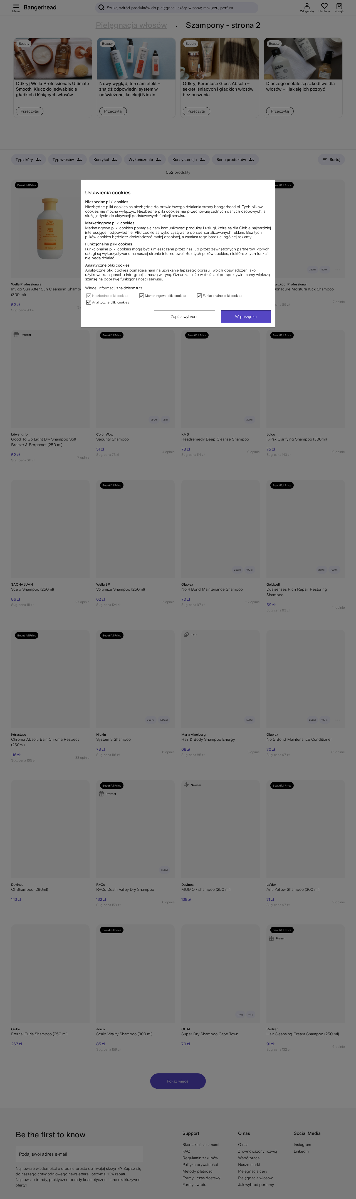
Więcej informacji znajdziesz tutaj (114, 288)
